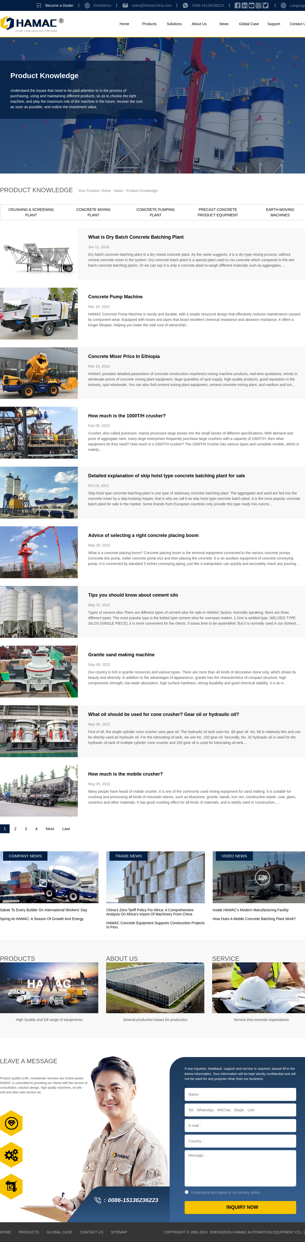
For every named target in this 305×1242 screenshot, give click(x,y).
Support (273, 24)
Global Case (249, 24)
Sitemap (119, 1232)
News (223, 24)
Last (67, 828)
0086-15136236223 (208, 5)
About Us (199, 24)
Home (124, 24)
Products (149, 24)
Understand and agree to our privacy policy (222, 1192)
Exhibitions (102, 5)
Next (50, 828)
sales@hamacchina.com (152, 5)
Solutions (174, 24)
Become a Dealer (59, 5)
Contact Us (91, 1232)
